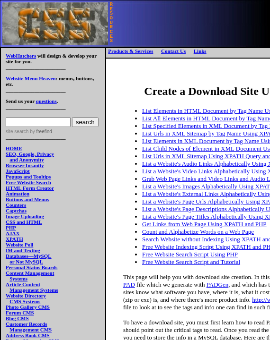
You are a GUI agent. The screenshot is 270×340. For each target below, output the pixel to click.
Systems (18, 278)
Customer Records (26, 324)
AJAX (12, 233)
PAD (129, 284)
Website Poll (19, 244)
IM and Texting (23, 250)
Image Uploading (25, 216)
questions (46, 101)
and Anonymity (26, 159)
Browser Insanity (25, 165)
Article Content (23, 284)
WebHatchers (21, 56)
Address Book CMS (28, 335)
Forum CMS (20, 312)
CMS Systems (24, 301)
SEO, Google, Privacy (30, 154)
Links (200, 51)
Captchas (16, 210)
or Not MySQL (26, 261)
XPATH (14, 239)
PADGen (217, 284)
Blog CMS (17, 318)
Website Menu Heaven (31, 78)
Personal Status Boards (31, 267)
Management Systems (33, 290)
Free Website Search (28, 182)
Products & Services (130, 51)
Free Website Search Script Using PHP (190, 254)
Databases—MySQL (29, 256)
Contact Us (173, 51)
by (40, 131)
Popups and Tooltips (28, 176)
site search (17, 131)
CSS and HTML (24, 222)
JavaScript (18, 171)
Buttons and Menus (27, 199)
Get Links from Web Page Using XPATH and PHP (204, 224)
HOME (14, 148)
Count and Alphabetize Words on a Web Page (198, 231)
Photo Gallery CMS (28, 307)
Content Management (30, 273)
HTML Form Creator (30, 188)
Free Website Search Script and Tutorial (191, 261)
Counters (16, 205)
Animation (17, 193)
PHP (11, 227)
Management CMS (30, 329)
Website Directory (26, 295)
